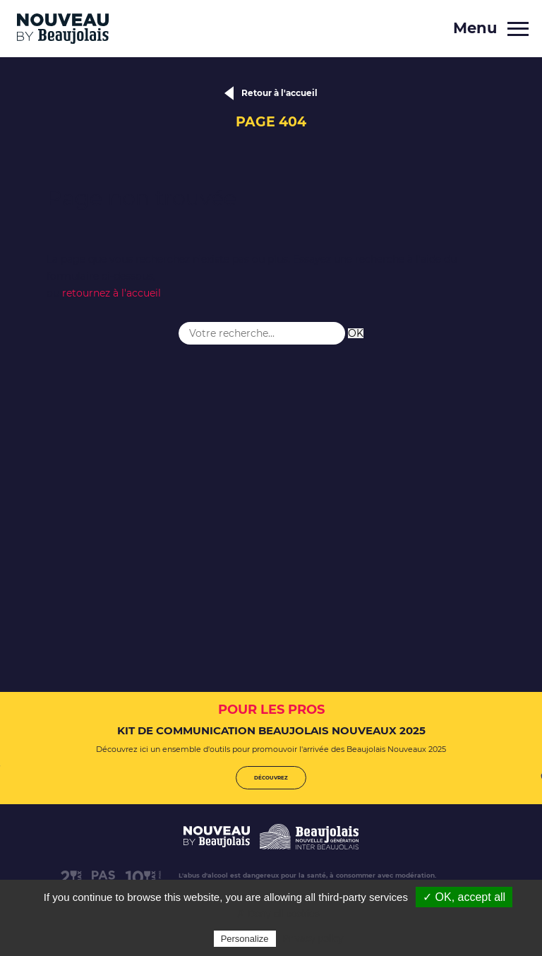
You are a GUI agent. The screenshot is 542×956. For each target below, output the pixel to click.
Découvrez (271, 778)
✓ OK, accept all (464, 897)
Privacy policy (313, 938)
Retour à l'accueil (279, 93)
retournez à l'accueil (111, 293)
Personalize (245, 938)
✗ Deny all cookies (278, 913)
